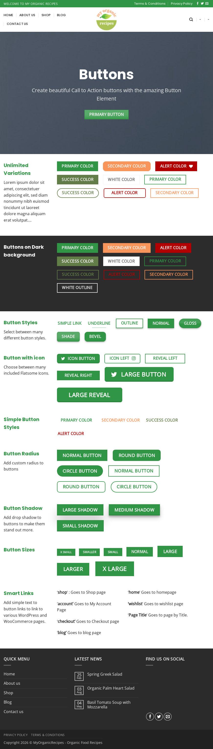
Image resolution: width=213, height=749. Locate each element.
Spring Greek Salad (104, 674)
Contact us (17, 24)
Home (8, 15)
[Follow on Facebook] (197, 3)
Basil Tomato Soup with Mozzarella (109, 704)
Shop (46, 15)
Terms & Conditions (150, 3)
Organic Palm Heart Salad (111, 688)
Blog (61, 15)
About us (27, 15)
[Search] (191, 19)
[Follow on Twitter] (202, 3)
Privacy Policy (181, 3)
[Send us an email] (206, 3)
